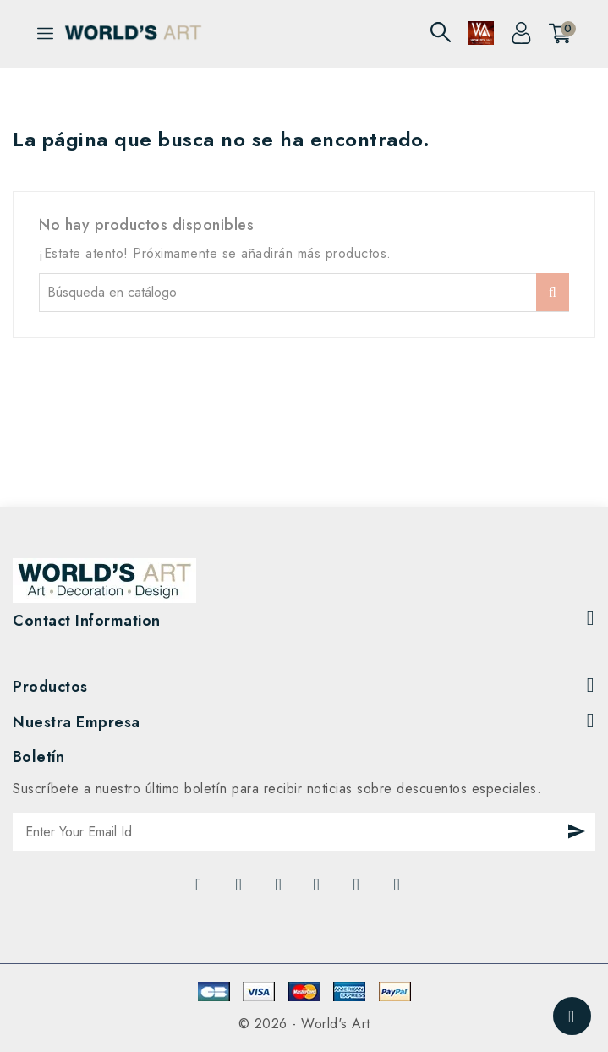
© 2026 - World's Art (304, 1023)
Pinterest (359, 889)
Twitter (241, 889)
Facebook (200, 889)
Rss (280, 889)
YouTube (318, 889)
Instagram (400, 889)
